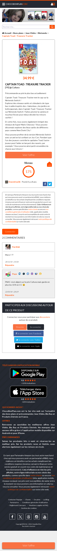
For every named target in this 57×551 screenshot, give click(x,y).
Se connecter (35, 327)
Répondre (9, 265)
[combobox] (28, 27)
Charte (28, 500)
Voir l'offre (29, 545)
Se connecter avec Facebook (28, 333)
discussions (45, 317)
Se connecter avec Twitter (28, 340)
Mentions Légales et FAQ (38, 505)
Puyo (14, 274)
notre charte (32, 209)
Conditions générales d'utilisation (35, 502)
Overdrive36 (12, 182)
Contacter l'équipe (15, 500)
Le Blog (46, 500)
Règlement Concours (18, 505)
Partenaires (14, 502)
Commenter (10, 231)
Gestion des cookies (29, 508)
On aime (37, 500)
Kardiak (16, 247)
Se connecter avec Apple (28, 346)
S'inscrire (20, 327)
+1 (49, 165)
